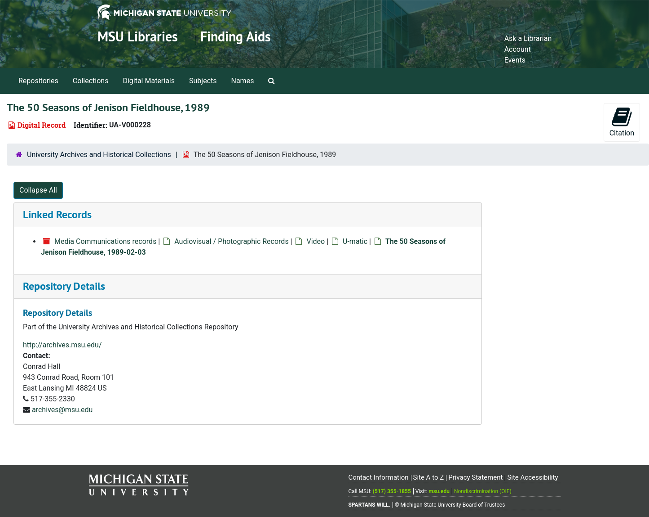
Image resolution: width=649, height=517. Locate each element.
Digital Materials (149, 80)
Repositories (38, 80)
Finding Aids (235, 36)
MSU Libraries (137, 36)
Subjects (202, 80)
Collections (91, 80)
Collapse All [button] (38, 190)
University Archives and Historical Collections (99, 154)
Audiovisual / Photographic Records (231, 241)
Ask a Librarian (528, 38)
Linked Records (57, 214)
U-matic (355, 241)
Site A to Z (428, 477)
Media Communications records (105, 241)
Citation (621, 121)
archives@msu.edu (62, 409)
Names (242, 80)
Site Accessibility (532, 477)
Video (315, 241)
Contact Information (378, 477)
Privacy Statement (475, 477)
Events (514, 60)
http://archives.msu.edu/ (62, 345)
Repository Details (64, 286)
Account (517, 49)
